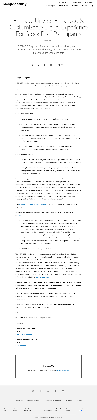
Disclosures (19, 401)
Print (63, 64)
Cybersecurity (48, 410)
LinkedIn (21, 215)
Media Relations (77, 2)
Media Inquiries (62, 371)
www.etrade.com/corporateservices (33, 204)
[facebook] (55, 391)
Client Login (89, 2)
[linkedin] (33, 391)
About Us (74, 6)
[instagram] (40, 391)
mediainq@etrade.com (24, 334)
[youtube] (63, 391)
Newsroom (69, 401)
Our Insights (50, 6)
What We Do (63, 6)
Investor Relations (63, 2)
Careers (84, 6)
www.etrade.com (42, 277)
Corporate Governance (53, 401)
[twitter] (48, 391)
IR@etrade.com (21, 345)
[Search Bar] (92, 6)
